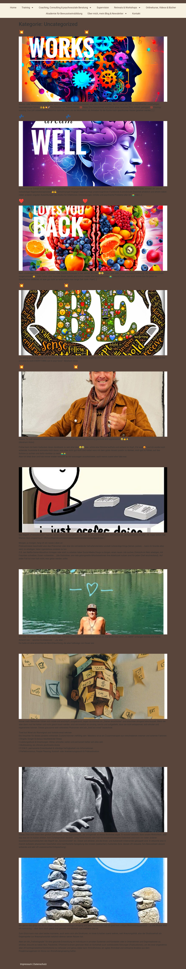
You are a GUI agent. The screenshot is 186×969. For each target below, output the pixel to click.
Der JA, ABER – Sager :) (41, 564)
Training (28, 7)
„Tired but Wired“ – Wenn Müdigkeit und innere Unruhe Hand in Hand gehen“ (90, 649)
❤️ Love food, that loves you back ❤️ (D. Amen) (63, 201)
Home (13, 7)
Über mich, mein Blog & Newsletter (107, 13)
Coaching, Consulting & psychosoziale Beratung (65, 7)
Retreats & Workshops (127, 7)
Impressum (26, 964)
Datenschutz (40, 964)
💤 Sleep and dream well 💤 (45, 116)
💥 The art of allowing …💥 (44, 285)
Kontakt (136, 13)
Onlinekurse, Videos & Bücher (161, 7)
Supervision (103, 7)
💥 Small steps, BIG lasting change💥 (54, 31)
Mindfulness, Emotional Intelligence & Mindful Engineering (73, 853)
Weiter (163, 957)
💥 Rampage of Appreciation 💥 (48, 366)
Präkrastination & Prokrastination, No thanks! (61, 462)
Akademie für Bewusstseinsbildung (64, 13)
